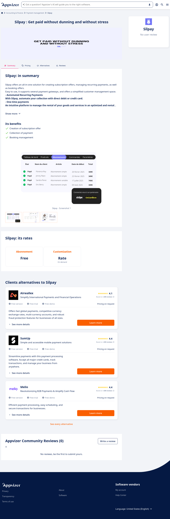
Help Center (120, 495)
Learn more (96, 322)
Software (63, 495)
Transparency (8, 496)
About (61, 490)
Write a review (107, 441)
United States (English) (140, 508)
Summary (9, 65)
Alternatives (43, 65)
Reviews (61, 65)
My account (120, 490)
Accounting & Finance (14, 13)
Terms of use (8, 501)
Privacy (5, 491)
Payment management (35, 13)
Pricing (26, 65)
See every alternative (61, 424)
